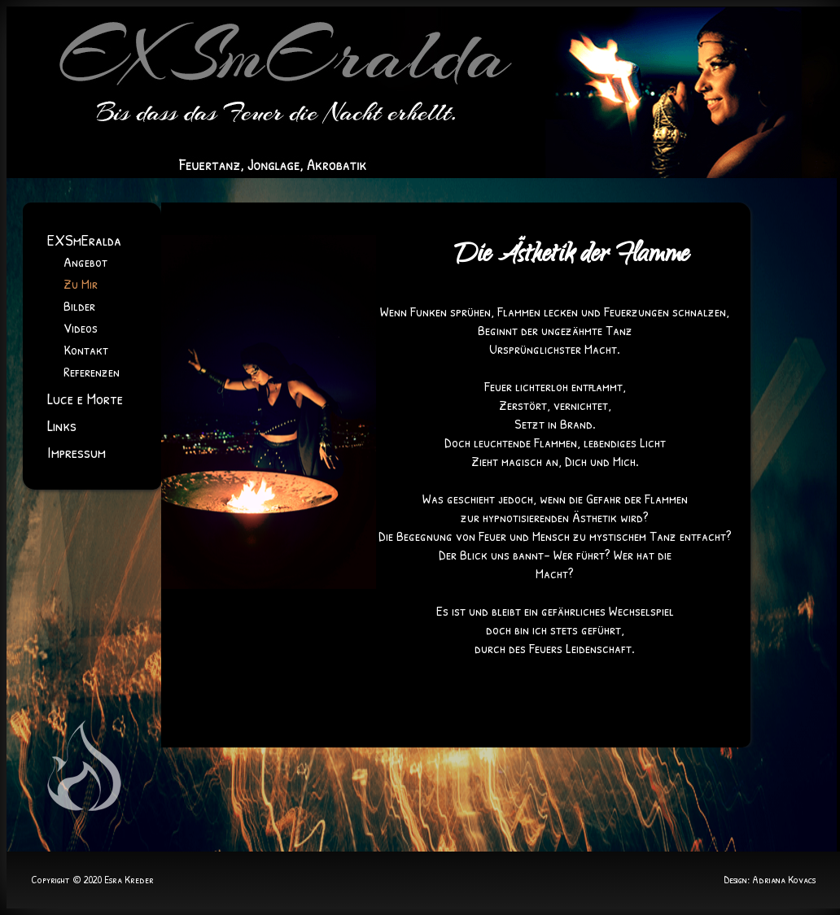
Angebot (85, 261)
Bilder (79, 305)
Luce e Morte (85, 398)
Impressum (76, 452)
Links (62, 425)
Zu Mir (80, 283)
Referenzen (91, 371)
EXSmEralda (84, 240)
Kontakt (85, 349)
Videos (80, 327)
